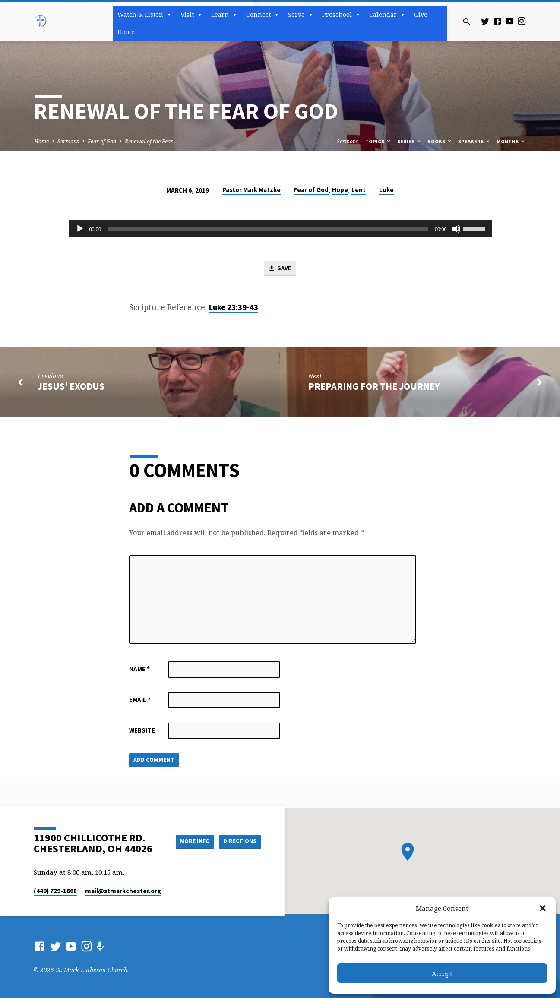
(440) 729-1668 (55, 891)
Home (126, 32)
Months (511, 141)
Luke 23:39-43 (233, 308)
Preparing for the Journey (374, 387)
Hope (340, 190)
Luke (386, 190)
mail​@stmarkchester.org (123, 891)
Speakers (474, 141)
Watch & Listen (144, 14)
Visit (191, 14)
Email (140, 700)
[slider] (268, 229)
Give (420, 14)
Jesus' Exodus (71, 387)
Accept (442, 973)
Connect (262, 14)
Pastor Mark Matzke (251, 190)
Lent (358, 190)
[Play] (80, 228)
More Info (191, 841)
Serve (300, 14)
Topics (378, 141)
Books (439, 141)
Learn (224, 14)
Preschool (341, 14)
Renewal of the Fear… (151, 141)
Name (139, 669)
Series (409, 141)
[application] (280, 228)
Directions (239, 841)
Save (280, 269)
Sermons (68, 141)
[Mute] (456, 228)
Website (142, 730)
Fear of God (102, 141)
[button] (542, 908)
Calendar (387, 14)
